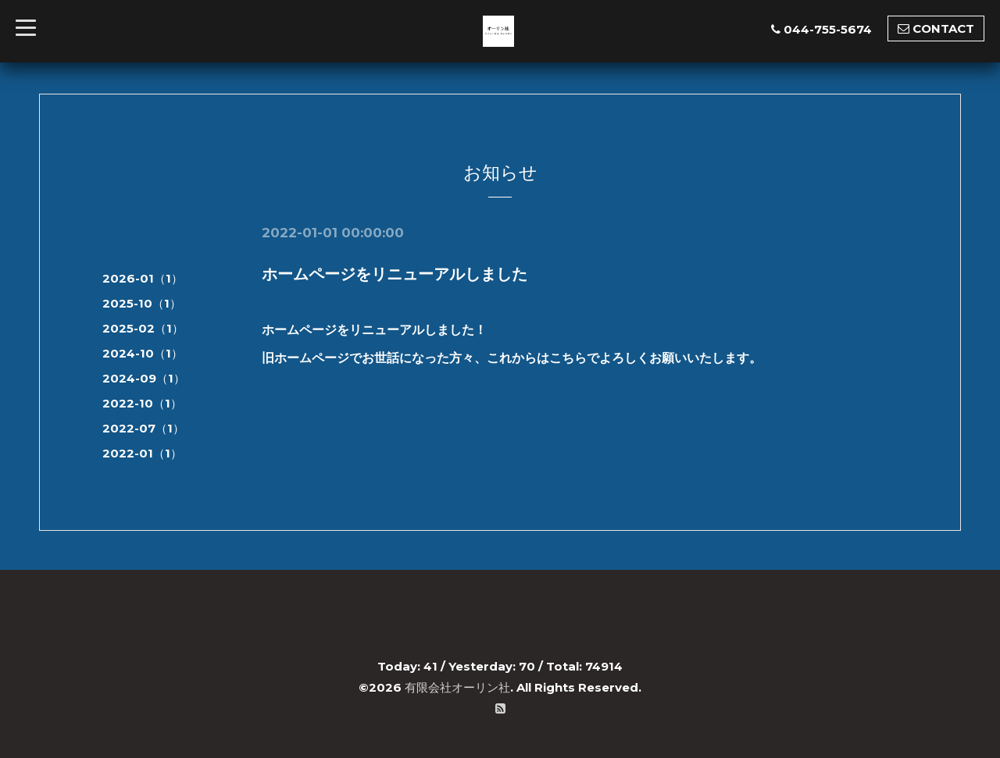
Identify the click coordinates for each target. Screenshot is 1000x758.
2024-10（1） (142, 353)
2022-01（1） (142, 453)
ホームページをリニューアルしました (394, 274)
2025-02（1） (143, 328)
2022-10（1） (142, 403)
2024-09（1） (143, 378)
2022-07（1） (143, 428)
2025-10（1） (141, 303)
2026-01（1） (142, 278)
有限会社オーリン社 (457, 687)
